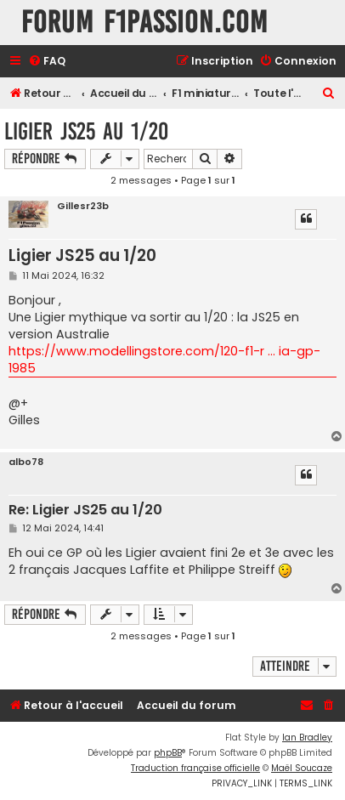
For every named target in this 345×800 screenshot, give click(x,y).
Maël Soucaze (301, 768)
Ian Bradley (307, 737)
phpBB (168, 752)
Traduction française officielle (195, 768)
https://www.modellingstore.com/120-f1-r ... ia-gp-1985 (164, 360)
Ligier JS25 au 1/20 (86, 131)
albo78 (25, 462)
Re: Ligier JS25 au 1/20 (85, 510)
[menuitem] (46, 61)
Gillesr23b (83, 206)
